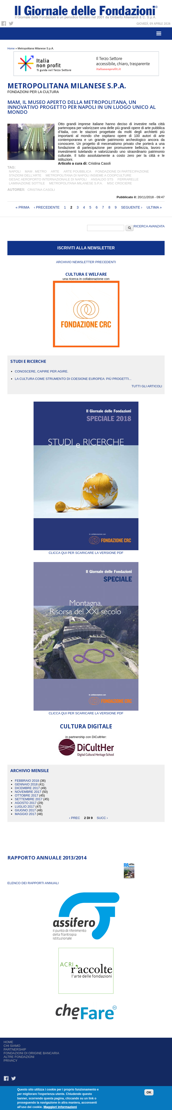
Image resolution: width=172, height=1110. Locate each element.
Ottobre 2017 (26, 795)
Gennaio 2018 (26, 784)
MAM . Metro (36, 171)
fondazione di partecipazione (122, 171)
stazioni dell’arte (25, 175)
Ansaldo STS (102, 179)
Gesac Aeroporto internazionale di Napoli (48, 179)
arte (55, 171)
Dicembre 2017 (27, 788)
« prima (22, 207)
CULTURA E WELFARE (86, 274)
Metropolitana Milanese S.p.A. (76, 183)
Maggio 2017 (25, 814)
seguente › (131, 207)
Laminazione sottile (27, 183)
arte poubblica (77, 171)
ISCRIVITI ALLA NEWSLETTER (86, 248)
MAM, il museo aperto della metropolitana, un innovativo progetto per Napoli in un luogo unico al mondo (81, 107)
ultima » (154, 207)
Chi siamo (12, 1046)
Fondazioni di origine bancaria (31, 1053)
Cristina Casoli (41, 190)
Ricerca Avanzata (149, 226)
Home (11, 48)
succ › (102, 817)
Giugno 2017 (25, 810)
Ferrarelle (127, 179)
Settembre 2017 (28, 799)
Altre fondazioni (19, 1057)
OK (149, 1093)
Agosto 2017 (26, 803)
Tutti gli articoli (147, 386)
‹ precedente (46, 207)
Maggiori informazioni (60, 1108)
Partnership (15, 1049)
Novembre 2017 (28, 792)
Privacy (11, 1060)
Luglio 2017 (25, 806)
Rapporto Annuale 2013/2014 (46, 857)
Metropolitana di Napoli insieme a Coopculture (89, 175)
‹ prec (74, 817)
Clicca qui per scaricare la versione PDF (86, 551)
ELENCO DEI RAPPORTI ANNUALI (33, 883)
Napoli (15, 171)
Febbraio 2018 (27, 780)
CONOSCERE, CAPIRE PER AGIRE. (41, 371)
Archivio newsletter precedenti (86, 262)
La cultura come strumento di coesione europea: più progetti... (73, 379)
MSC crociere (119, 183)
